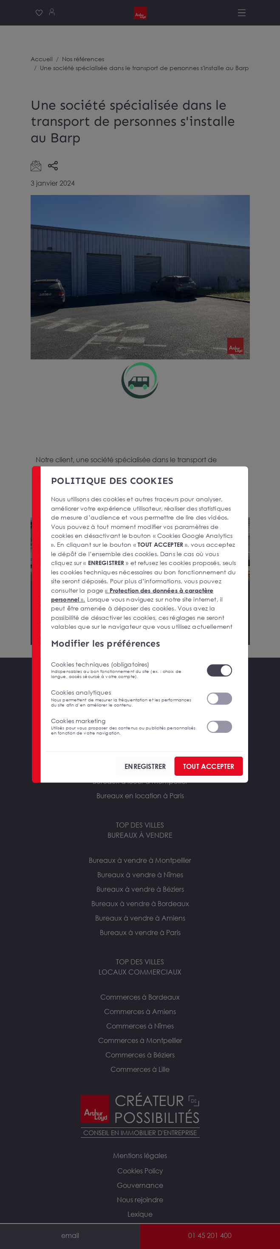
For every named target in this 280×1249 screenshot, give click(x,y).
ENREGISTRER (145, 766)
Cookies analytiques (123, 698)
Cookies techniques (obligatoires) (123, 670)
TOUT (208, 766)
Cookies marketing (123, 726)
